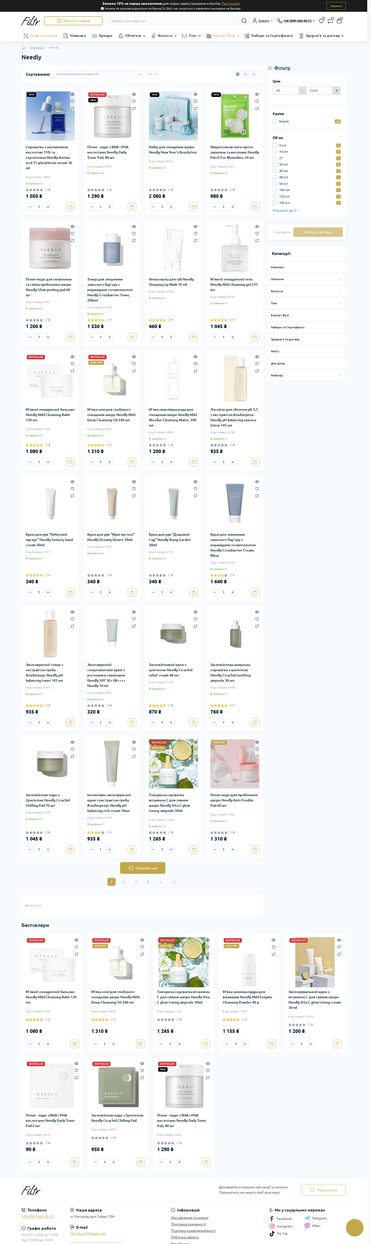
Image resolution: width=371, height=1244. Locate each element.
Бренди (105, 36)
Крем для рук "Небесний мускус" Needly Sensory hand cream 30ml (49, 539)
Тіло (192, 36)
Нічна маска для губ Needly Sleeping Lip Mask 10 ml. (171, 282)
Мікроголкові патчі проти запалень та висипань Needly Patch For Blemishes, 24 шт (234, 152)
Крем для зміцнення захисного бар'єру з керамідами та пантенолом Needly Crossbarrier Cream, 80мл (233, 545)
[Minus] (30, 207)
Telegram (315, 1218)
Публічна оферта (185, 1237)
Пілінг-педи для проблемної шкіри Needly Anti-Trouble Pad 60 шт (234, 800)
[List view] (245, 74)
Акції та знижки (44, 36)
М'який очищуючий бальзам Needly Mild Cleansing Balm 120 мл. (50, 414)
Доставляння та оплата (189, 1218)
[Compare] (72, 108)
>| (173, 882)
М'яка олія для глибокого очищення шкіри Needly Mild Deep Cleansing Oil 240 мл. (111, 414)
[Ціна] (286, 90)
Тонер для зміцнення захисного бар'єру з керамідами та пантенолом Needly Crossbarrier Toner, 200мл (110, 289)
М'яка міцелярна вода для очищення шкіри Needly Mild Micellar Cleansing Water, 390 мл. (173, 417)
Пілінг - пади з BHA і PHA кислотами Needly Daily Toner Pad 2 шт (50, 1120)
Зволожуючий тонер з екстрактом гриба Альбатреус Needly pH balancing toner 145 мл (44, 672)
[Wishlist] (72, 101)
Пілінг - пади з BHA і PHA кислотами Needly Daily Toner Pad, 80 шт (108, 152)
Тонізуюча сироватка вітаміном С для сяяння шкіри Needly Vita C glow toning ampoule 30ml (169, 803)
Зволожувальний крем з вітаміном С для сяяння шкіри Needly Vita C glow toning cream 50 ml (314, 1000)
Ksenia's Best (224, 36)
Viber (312, 1225)
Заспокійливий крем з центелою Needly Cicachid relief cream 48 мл (170, 670)
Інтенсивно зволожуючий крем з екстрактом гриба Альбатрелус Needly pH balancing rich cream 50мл (109, 803)
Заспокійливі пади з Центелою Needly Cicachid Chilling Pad (117, 1118)
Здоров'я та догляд (323, 36)
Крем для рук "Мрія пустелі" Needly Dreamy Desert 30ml (111, 537)
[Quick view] (72, 94)
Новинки (78, 36)
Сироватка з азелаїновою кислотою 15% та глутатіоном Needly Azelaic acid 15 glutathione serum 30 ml (49, 157)
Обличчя (133, 36)
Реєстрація (231, 4)
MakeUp (276, 375)
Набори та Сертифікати (272, 36)
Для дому (278, 363)
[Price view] (253, 74)
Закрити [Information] (336, 6)
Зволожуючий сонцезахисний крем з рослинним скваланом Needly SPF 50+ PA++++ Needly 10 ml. (106, 675)
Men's (275, 351)
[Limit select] (152, 74)
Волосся (165, 36)
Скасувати (282, 232)
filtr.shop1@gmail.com (88, 1233)
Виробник (37, 47)
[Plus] (48, 207)
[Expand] (340, 279)
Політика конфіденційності (193, 1231)
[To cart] (70, 207)
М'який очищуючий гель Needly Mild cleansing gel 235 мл (234, 284)
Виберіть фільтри (318, 232)
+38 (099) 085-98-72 (38, 1216)
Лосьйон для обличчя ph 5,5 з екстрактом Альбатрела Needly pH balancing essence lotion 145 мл (234, 417)
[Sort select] (98, 74)
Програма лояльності (188, 1224)
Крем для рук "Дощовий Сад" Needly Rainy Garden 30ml (170, 539)
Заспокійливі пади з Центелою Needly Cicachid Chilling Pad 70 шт (48, 800)
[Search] (244, 20)
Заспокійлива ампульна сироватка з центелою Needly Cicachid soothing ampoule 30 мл (230, 672)
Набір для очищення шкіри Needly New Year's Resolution (173, 149)
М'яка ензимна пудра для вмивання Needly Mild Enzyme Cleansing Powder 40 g (247, 997)
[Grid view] (237, 74)
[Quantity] (39, 207)
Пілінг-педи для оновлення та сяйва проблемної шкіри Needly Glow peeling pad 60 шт (49, 287)
